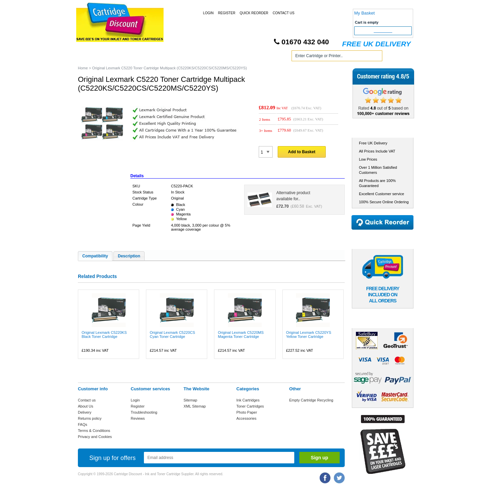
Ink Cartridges (130, 57)
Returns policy (90, 418)
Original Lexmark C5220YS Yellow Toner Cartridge (308, 334)
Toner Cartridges (180, 57)
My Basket (364, 13)
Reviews (138, 418)
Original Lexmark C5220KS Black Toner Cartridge (104, 334)
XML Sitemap (195, 406)
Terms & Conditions (94, 431)
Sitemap (190, 400)
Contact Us (283, 13)
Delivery (84, 412)
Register (226, 13)
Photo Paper (246, 412)
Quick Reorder (254, 13)
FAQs (82, 424)
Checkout (383, 30)
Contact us (87, 400)
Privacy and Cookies (95, 437)
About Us (85, 406)
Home (91, 57)
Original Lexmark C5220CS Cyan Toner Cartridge (172, 334)
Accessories (246, 418)
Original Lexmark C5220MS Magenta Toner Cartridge (240, 334)
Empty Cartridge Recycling (311, 400)
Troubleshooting (144, 412)
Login (208, 13)
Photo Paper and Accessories (247, 57)
